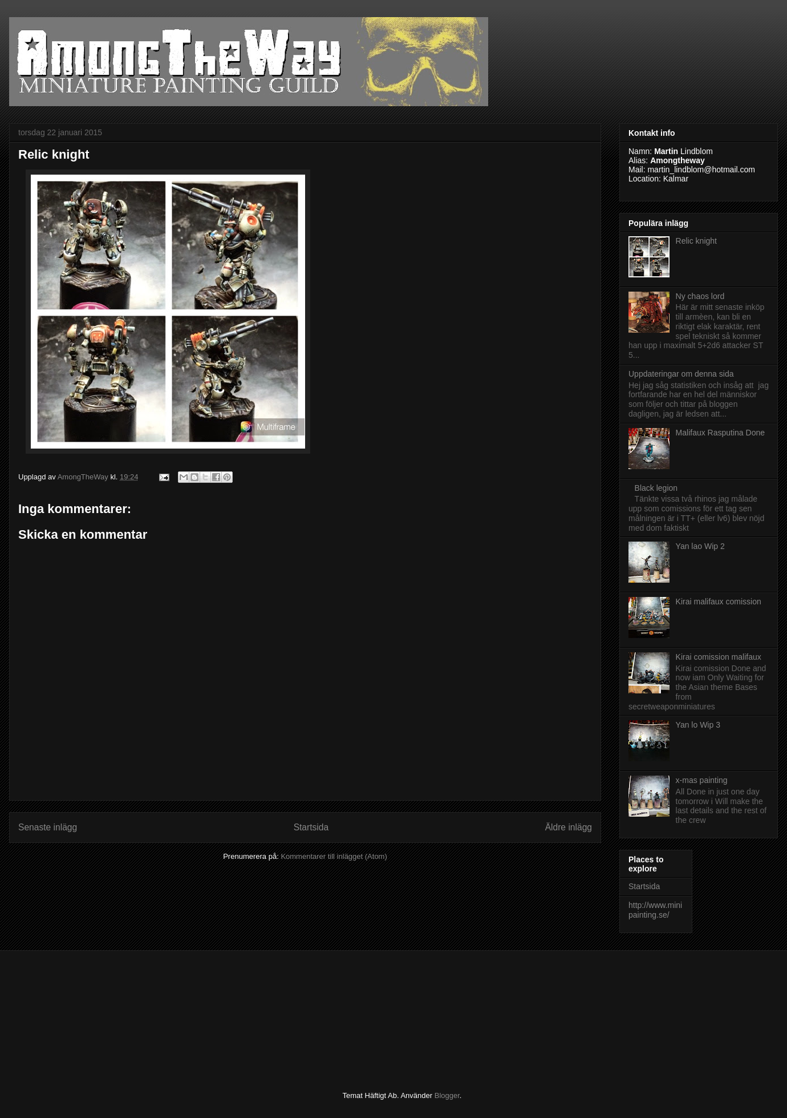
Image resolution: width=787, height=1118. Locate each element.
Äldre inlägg (568, 827)
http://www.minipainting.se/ (655, 910)
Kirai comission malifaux (718, 656)
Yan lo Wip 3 (698, 724)
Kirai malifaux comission (718, 601)
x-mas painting (702, 780)
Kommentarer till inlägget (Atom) (334, 856)
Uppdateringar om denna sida (680, 373)
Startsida (311, 827)
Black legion (656, 488)
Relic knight (696, 240)
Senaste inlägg (47, 827)
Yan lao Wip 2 (700, 546)
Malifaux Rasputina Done (720, 432)
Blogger (447, 1095)
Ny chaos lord (700, 296)
